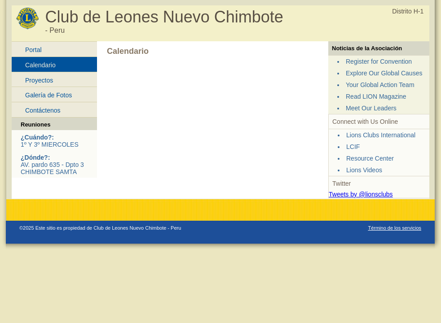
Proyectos (39, 80)
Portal (33, 49)
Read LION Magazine (376, 96)
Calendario (40, 65)
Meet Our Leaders (371, 108)
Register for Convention (379, 61)
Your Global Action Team (380, 84)
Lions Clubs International (380, 135)
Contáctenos (43, 110)
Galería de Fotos (48, 95)
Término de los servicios (394, 228)
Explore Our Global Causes (384, 73)
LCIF (353, 146)
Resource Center (370, 158)
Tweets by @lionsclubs (361, 194)
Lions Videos (364, 170)
